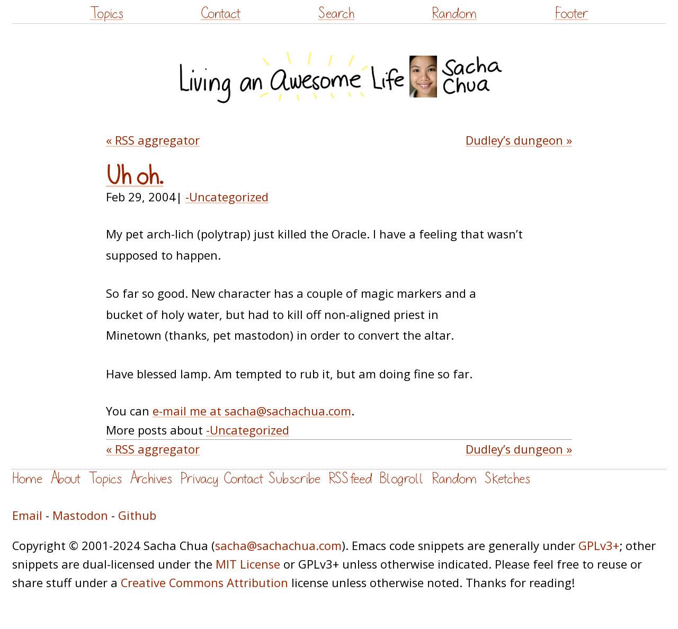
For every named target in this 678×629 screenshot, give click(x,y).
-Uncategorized (227, 197)
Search (336, 13)
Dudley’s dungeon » (519, 140)
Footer (571, 13)
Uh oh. (134, 177)
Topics (106, 13)
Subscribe (294, 479)
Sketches (507, 479)
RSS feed (350, 479)
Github (137, 515)
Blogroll (402, 479)
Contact (220, 13)
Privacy (199, 479)
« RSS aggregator (153, 140)
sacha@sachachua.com (278, 545)
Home (27, 479)
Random (454, 13)
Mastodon (80, 515)
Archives (151, 479)
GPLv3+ (598, 545)
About (65, 479)
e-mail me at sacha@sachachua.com (252, 411)
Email (27, 515)
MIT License (248, 564)
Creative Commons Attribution (204, 582)
